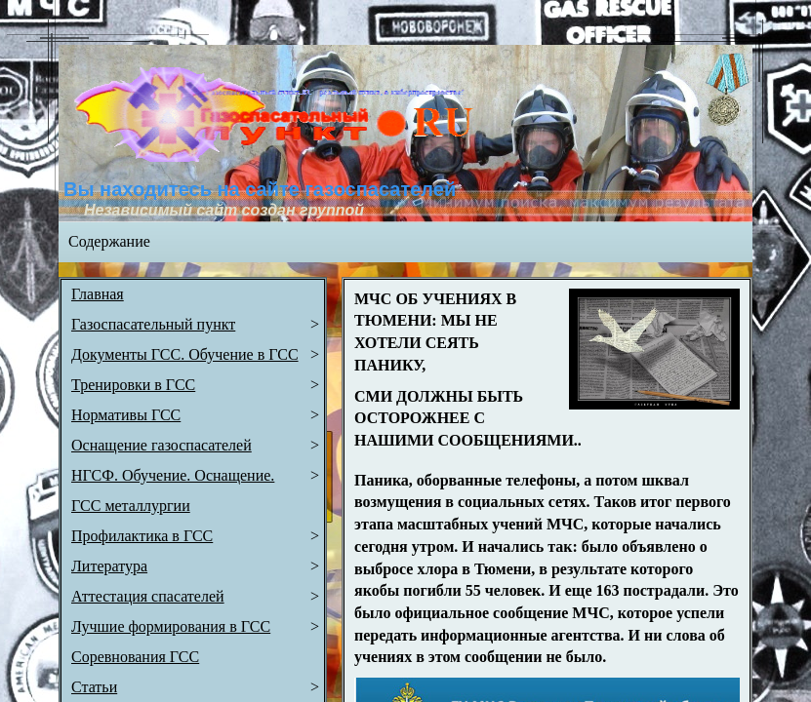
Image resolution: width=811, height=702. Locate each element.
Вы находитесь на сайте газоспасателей (259, 189)
